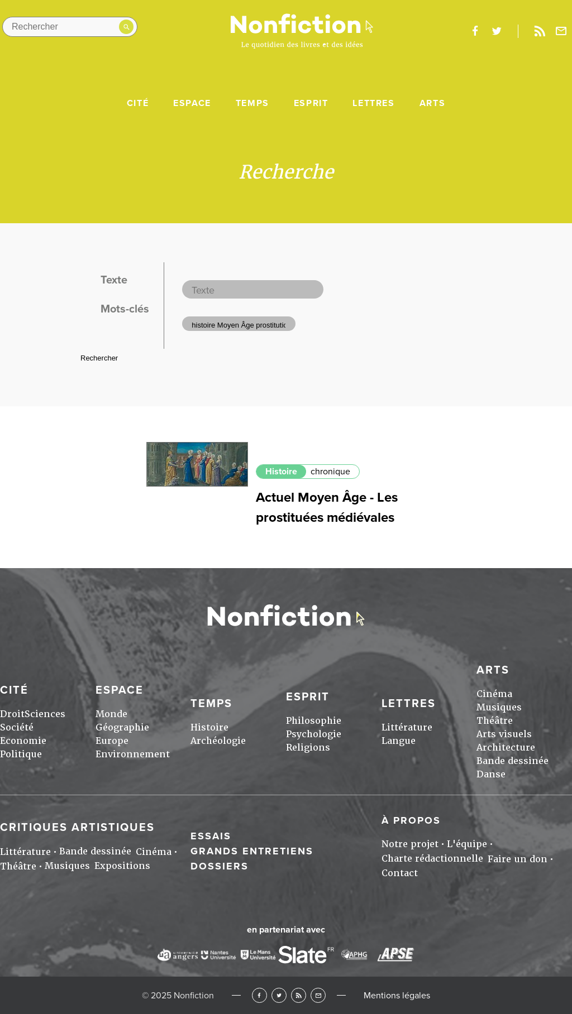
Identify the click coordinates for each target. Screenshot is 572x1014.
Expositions (122, 866)
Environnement (133, 754)
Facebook (259, 995)
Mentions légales (397, 995)
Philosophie (313, 721)
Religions (308, 747)
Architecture (505, 747)
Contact (400, 873)
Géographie (122, 727)
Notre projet (410, 844)
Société (17, 727)
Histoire (281, 471)
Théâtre (494, 721)
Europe (112, 741)
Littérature (407, 727)
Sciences (45, 714)
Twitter (279, 995)
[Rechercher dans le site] (69, 27)
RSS (298, 995)
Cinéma (494, 694)
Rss (539, 31)
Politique (21, 754)
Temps (252, 103)
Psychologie (313, 734)
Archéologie (218, 741)
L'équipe (467, 844)
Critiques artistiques (77, 827)
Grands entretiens (251, 851)
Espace (192, 103)
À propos (411, 820)
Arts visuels (504, 734)
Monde (111, 714)
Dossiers (219, 866)
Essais (210, 836)
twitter (496, 31)
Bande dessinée (512, 761)
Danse (491, 774)
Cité (138, 103)
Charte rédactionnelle (432, 858)
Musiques (499, 707)
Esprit (311, 103)
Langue (399, 741)
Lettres (373, 103)
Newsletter (561, 31)
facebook (474, 31)
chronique (330, 471)
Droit (12, 714)
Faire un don (517, 859)
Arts (432, 103)
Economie (23, 741)
